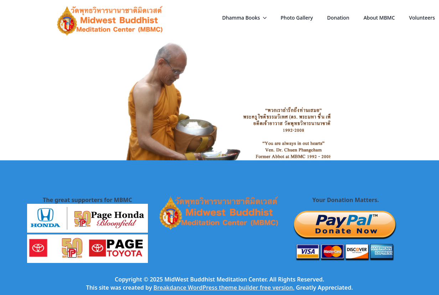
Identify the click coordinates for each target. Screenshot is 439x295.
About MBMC (379, 17)
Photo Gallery (297, 17)
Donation (338, 17)
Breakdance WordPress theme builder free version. (224, 287)
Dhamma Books (241, 17)
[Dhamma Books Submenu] (267, 17)
